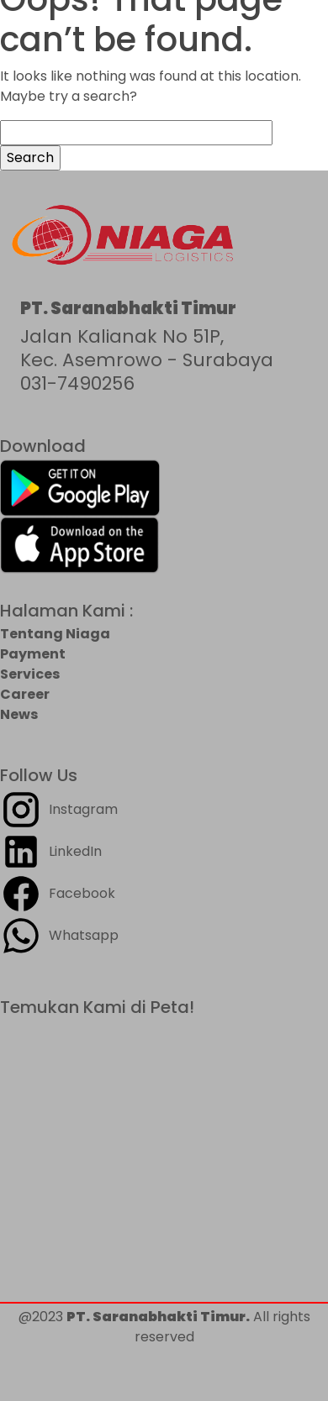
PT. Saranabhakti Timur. (158, 1316)
